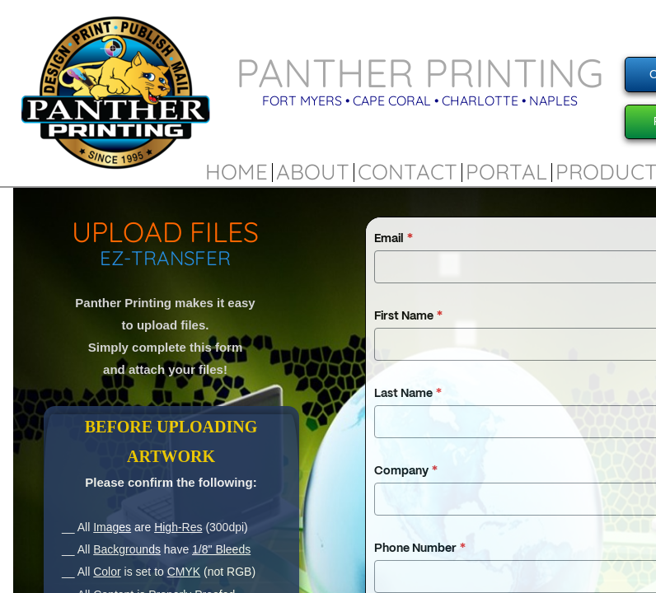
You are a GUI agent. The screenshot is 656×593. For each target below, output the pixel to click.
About (312, 171)
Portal (506, 171)
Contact (407, 171)
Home (236, 171)
